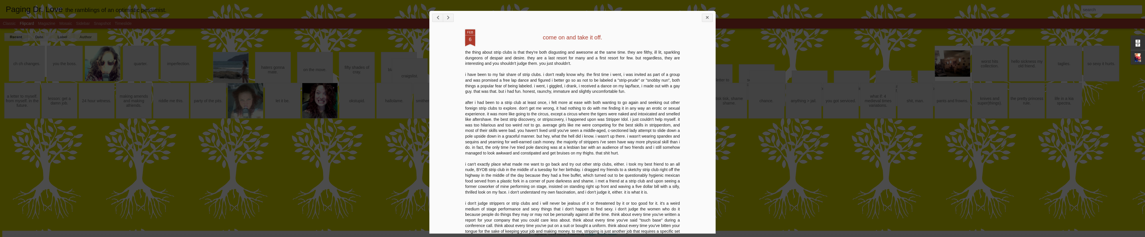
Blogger (590, 234)
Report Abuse (607, 234)
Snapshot (102, 23)
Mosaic (65, 23)
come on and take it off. (572, 37)
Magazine (47, 23)
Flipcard (27, 23)
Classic (9, 23)
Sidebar (83, 23)
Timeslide (123, 23)
